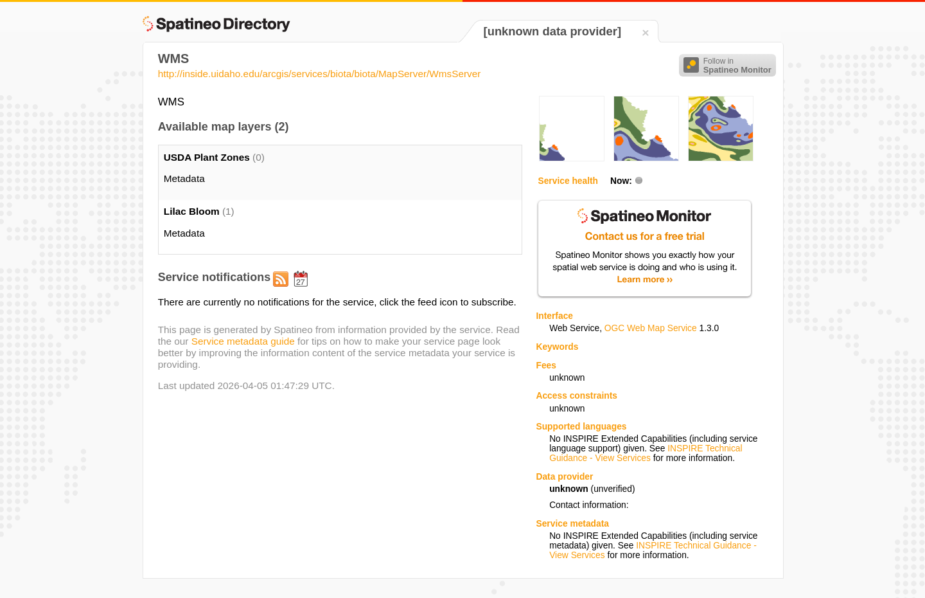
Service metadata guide (243, 341)
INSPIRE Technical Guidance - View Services (645, 453)
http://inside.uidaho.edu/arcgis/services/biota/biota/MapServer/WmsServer (319, 73)
